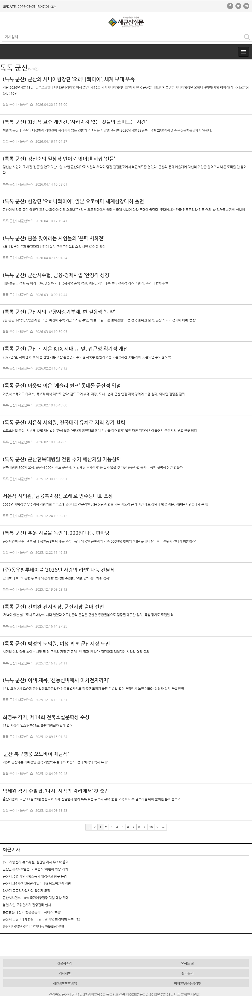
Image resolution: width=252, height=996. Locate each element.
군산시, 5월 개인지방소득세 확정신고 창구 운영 (35, 876)
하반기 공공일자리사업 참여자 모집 (26, 891)
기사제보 (65, 973)
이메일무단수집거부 (187, 983)
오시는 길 (187, 963)
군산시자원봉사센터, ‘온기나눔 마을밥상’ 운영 (33, 926)
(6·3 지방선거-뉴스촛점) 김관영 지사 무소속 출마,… (38, 862)
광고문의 (187, 973)
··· (163, 827)
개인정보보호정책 (65, 983)
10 (151, 827)
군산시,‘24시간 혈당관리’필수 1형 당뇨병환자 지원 (37, 883)
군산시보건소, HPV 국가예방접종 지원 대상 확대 (35, 898)
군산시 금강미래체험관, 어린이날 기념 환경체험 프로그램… (43, 919)
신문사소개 (64, 963)
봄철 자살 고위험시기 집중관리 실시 (27, 905)
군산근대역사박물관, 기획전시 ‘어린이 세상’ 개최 (35, 869)
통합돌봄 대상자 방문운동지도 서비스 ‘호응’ (32, 912)
